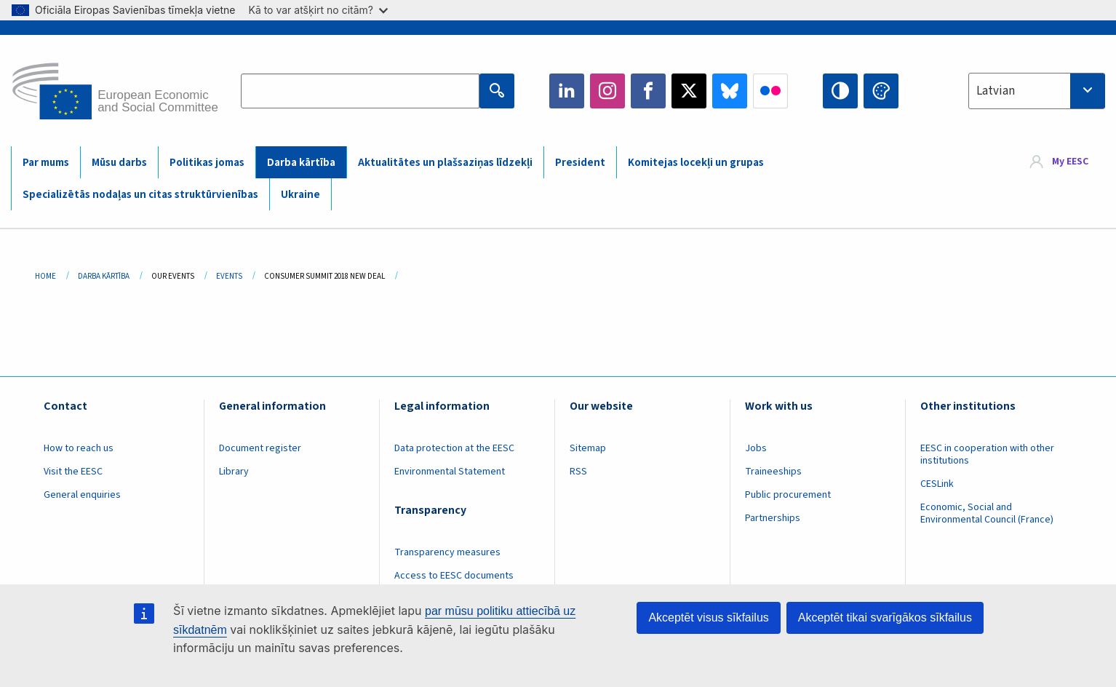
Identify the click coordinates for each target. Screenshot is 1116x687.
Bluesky (729, 91)
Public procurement (788, 495)
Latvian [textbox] (995, 91)
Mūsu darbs (119, 162)
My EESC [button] (1070, 161)
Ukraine (300, 194)
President (580, 162)
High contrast (840, 91)
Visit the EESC (73, 471)
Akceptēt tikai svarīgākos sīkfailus (885, 617)
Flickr (770, 91)
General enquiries (82, 495)
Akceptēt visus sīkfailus (708, 617)
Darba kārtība (301, 162)
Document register (260, 448)
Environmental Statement (449, 471)
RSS (578, 471)
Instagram (607, 91)
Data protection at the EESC (454, 448)
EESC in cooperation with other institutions (987, 454)
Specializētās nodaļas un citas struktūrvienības (140, 194)
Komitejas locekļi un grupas (696, 162)
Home (45, 276)
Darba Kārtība (103, 276)
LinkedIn (566, 91)
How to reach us (78, 448)
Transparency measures (447, 552)
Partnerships (772, 518)
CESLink (937, 484)
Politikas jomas (207, 162)
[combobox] (1036, 91)
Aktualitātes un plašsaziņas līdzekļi (445, 162)
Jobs (756, 448)
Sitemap (588, 448)
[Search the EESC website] (360, 91)
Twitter (688, 91)
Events (229, 276)
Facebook (648, 91)
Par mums (46, 162)
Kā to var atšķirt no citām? (318, 10)
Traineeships (773, 471)
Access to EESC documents (454, 575)
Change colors (881, 91)
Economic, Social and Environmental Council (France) (988, 513)
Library (234, 471)
